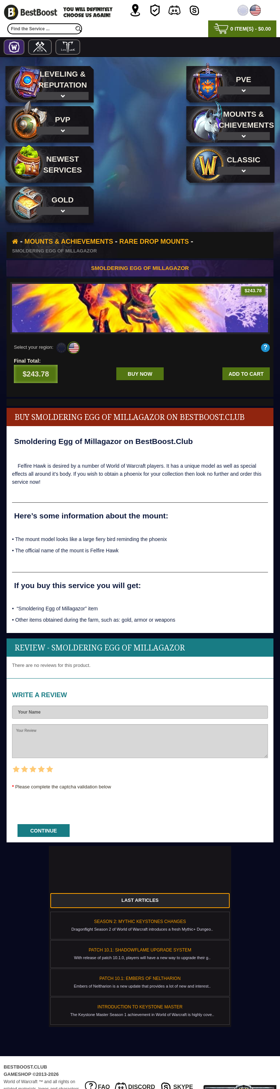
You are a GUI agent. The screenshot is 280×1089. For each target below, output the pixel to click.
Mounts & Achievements (68, 201)
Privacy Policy (109, 1061)
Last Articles (140, 860)
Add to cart (246, 334)
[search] (78, 29)
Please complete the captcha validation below (63, 746)
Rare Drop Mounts (154, 201)
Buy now (140, 334)
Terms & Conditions (164, 1061)
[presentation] (67, 764)
